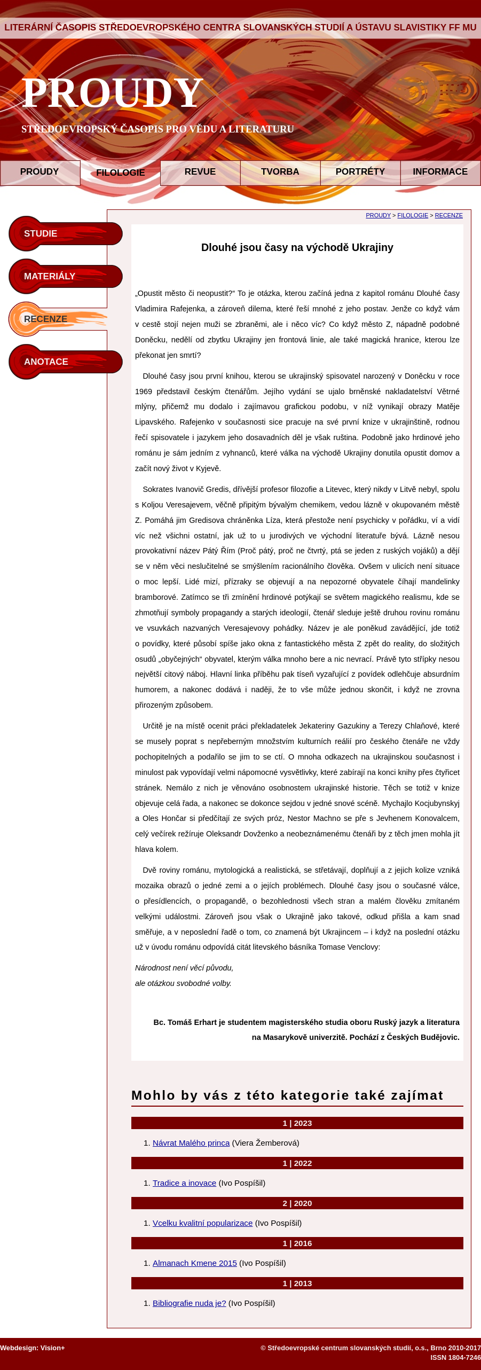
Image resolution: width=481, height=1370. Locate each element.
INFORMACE (440, 172)
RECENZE (45, 319)
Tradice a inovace (184, 1182)
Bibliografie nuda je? (189, 1303)
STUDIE (40, 234)
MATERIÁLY (49, 276)
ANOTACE (46, 362)
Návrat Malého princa (191, 1142)
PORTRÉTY (360, 172)
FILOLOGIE (413, 215)
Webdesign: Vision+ (32, 1348)
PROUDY (112, 92)
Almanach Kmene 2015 (195, 1262)
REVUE (200, 172)
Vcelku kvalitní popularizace (203, 1222)
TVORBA (280, 172)
